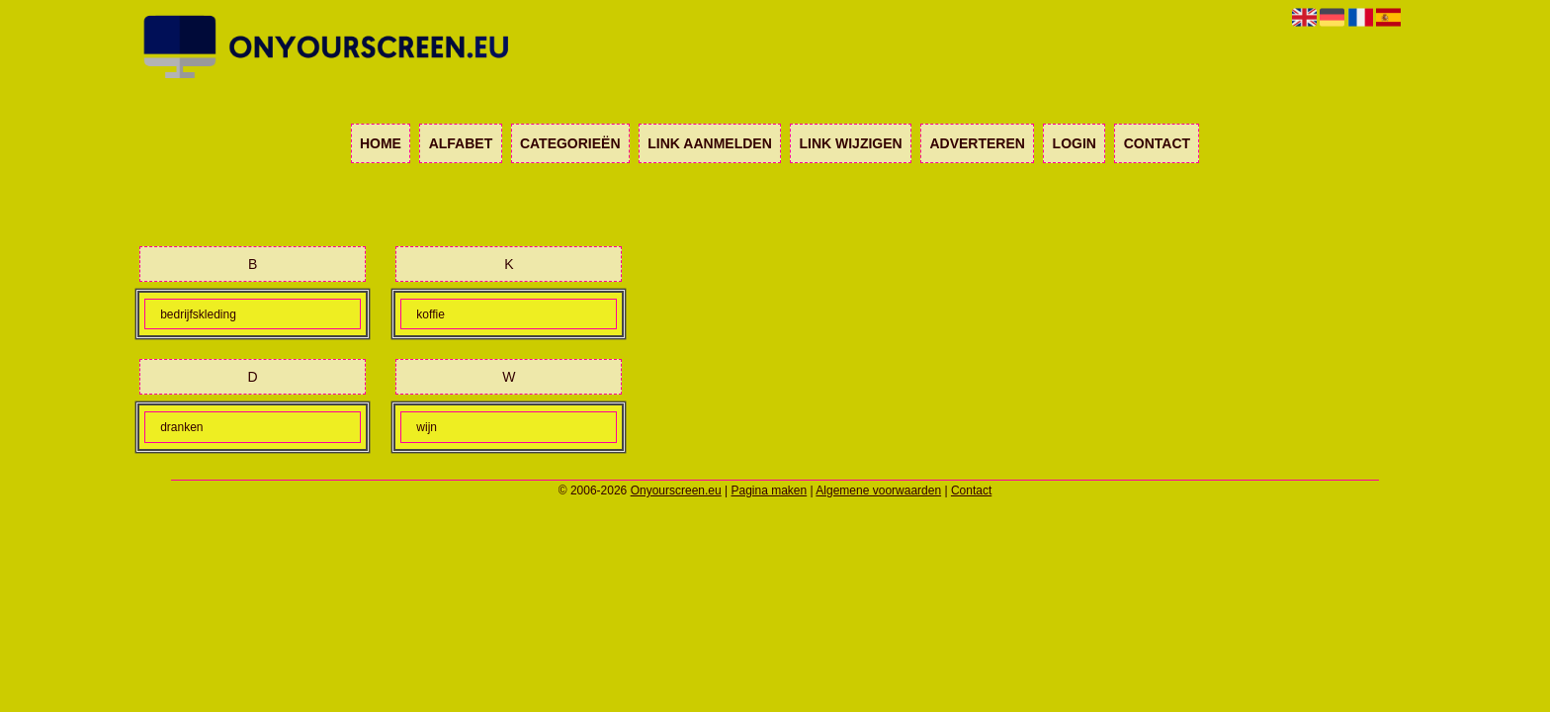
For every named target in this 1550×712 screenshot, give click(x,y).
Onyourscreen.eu (676, 490)
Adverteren (976, 143)
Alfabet (461, 143)
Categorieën (570, 143)
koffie (430, 314)
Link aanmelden (709, 143)
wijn (426, 427)
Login (1074, 143)
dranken (181, 427)
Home (380, 143)
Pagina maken (770, 490)
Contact (1157, 143)
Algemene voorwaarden (878, 490)
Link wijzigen (850, 143)
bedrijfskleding (198, 314)
